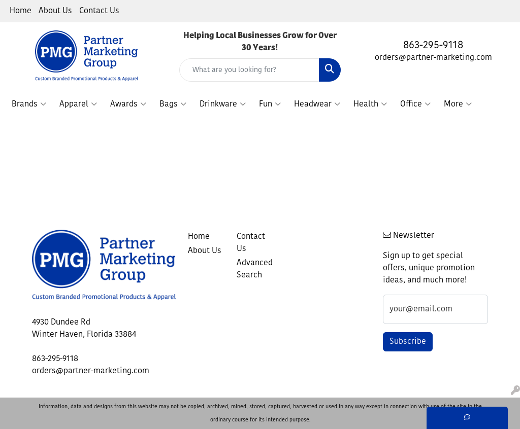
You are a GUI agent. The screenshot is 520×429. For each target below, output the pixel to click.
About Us (55, 11)
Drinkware (223, 104)
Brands (29, 104)
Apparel (78, 104)
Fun (270, 104)
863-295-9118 (433, 46)
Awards (128, 104)
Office (415, 104)
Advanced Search (255, 269)
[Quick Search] (249, 70)
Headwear (317, 104)
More (458, 104)
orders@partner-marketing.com (433, 58)
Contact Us (99, 11)
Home (20, 11)
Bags (172, 104)
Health (370, 104)
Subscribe (407, 342)
